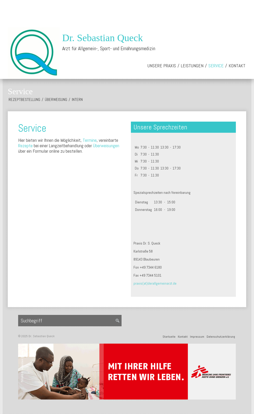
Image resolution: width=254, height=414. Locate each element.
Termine (90, 140)
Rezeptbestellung (24, 99)
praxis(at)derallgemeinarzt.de (155, 283)
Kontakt (237, 66)
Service (216, 66)
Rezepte (25, 146)
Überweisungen (106, 146)
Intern (77, 99)
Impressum (197, 337)
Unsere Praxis (161, 66)
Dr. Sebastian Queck (102, 37)
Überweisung (56, 99)
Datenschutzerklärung (221, 337)
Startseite (169, 337)
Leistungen (192, 66)
